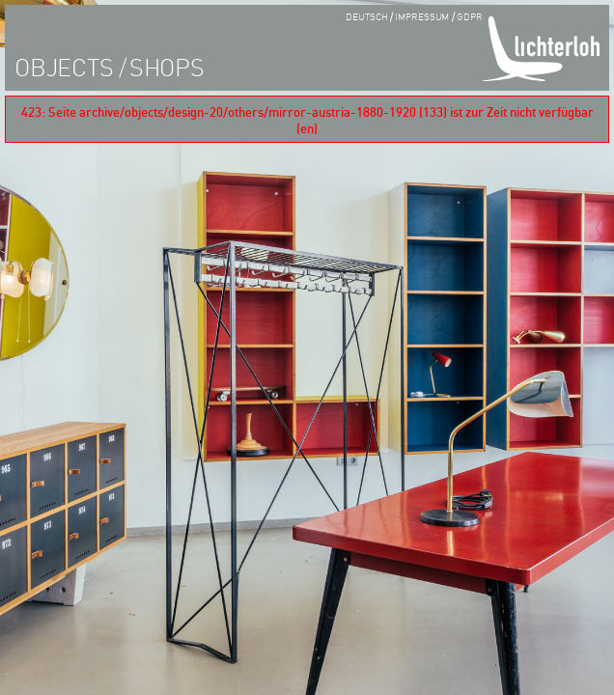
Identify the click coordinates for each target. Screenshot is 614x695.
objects (63, 66)
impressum (422, 16)
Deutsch (366, 16)
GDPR (470, 16)
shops (167, 66)
